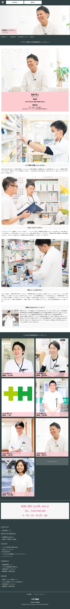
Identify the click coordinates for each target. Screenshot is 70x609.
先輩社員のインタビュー (9, 569)
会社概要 (29, 594)
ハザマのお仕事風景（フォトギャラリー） (14, 554)
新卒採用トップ (6, 530)
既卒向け (33, 2)
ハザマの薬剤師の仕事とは (10, 567)
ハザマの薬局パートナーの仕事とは (12, 582)
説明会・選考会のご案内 (9, 539)
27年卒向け (15, 2)
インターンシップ (7, 556)
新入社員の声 (6, 551)
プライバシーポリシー (39, 594)
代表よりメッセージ (8, 549)
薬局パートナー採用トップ (10, 579)
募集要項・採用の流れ (8, 571)
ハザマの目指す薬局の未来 (10, 547)
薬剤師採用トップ (7, 564)
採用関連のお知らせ (8, 537)
